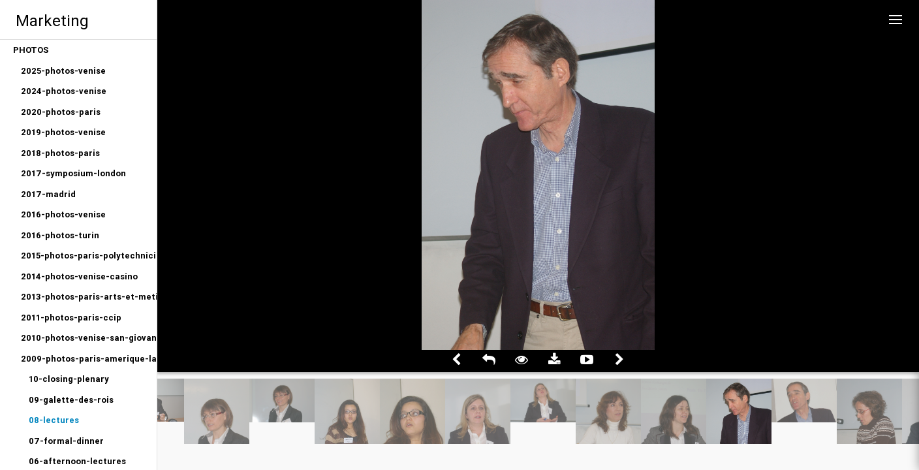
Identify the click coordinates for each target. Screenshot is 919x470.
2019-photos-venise (63, 132)
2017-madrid (48, 194)
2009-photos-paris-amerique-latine (89, 358)
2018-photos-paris (60, 153)
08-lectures (54, 420)
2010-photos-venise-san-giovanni (89, 337)
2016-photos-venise (63, 214)
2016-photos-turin (60, 235)
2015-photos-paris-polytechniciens (89, 255)
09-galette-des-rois (71, 399)
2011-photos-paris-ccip (71, 317)
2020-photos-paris (61, 112)
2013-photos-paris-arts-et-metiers (89, 296)
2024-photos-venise (63, 91)
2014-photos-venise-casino (79, 276)
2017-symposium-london (73, 173)
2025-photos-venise (63, 70)
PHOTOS (31, 49)
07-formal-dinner (66, 440)
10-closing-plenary (69, 378)
